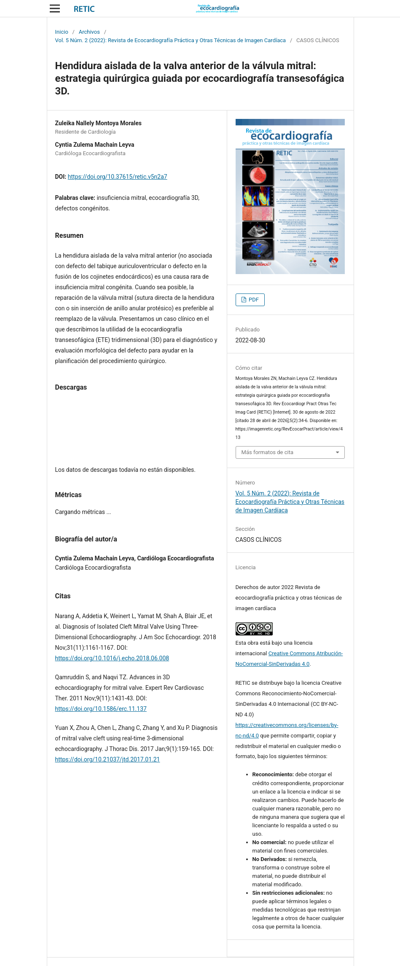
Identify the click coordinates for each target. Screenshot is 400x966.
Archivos (89, 32)
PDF (253, 299)
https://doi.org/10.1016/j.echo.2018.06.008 (112, 658)
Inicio (61, 32)
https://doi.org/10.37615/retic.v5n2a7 (117, 176)
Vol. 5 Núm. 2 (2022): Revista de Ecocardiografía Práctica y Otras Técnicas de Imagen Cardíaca (170, 40)
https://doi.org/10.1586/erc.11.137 (101, 708)
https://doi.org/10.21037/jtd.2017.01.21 (107, 759)
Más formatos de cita (268, 452)
